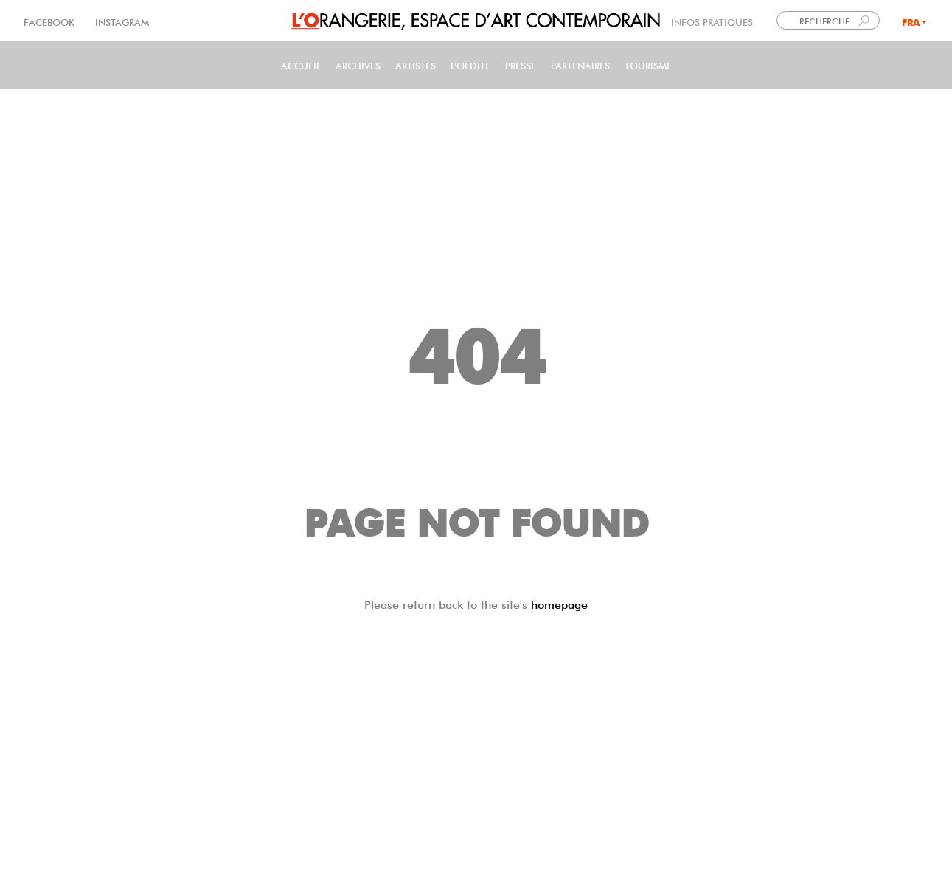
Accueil (301, 64)
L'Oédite (470, 64)
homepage (559, 603)
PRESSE (520, 64)
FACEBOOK (50, 21)
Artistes (415, 64)
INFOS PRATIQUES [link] (712, 21)
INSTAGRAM (120, 21)
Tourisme (648, 64)
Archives (358, 64)
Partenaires (580, 64)
